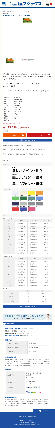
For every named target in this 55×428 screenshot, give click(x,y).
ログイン (38, 424)
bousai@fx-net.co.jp (12, 335)
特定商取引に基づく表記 (24, 424)
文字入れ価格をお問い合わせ (27, 139)
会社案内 (16, 424)
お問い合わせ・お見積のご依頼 (27, 415)
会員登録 (33, 424)
